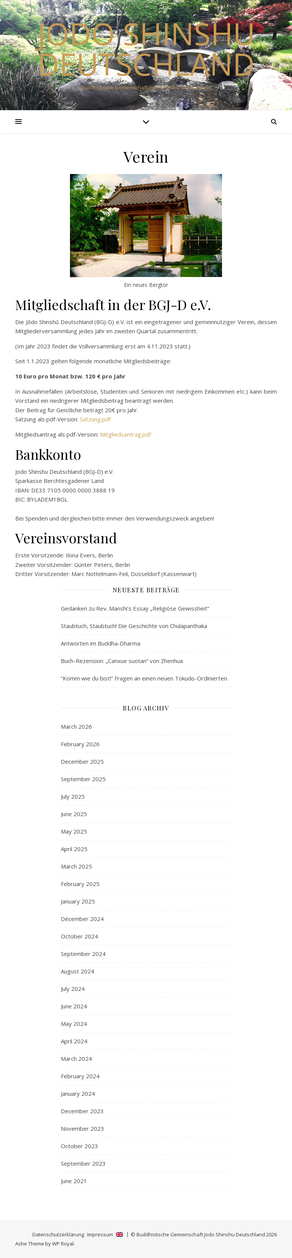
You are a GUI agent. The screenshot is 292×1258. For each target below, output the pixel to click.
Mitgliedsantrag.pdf (125, 434)
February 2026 (80, 744)
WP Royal (63, 1243)
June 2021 (74, 1181)
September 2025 (83, 779)
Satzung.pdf (95, 419)
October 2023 (79, 1146)
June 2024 (74, 1006)
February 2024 (80, 1076)
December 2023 (82, 1111)
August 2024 (77, 971)
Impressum (100, 1234)
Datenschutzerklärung (58, 1234)
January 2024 (78, 1093)
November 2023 (82, 1128)
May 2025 (74, 831)
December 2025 (82, 761)
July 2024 (73, 988)
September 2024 (83, 953)
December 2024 (82, 919)
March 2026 (76, 726)
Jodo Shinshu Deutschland (146, 48)
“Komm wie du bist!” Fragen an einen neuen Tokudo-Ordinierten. (144, 678)
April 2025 (74, 849)
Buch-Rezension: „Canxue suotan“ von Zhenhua (122, 661)
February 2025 (80, 884)
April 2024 (74, 1041)
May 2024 (74, 1023)
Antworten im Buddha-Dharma (100, 643)
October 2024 (79, 936)
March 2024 (76, 1058)
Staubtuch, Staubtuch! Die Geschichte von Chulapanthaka (134, 626)
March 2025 (76, 866)
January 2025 (78, 901)
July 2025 (73, 796)
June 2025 (74, 814)
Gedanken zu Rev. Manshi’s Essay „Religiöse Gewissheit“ (135, 608)
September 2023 (83, 1163)
